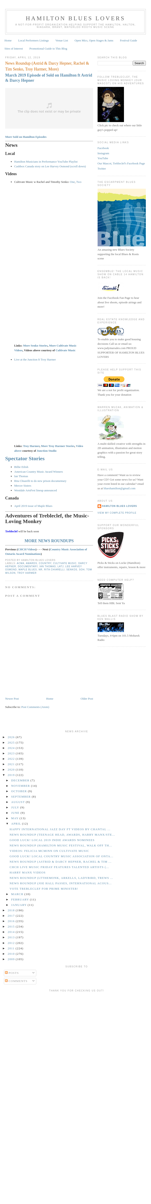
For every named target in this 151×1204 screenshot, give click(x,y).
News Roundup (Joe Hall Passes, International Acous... (60, 883)
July (15, 807)
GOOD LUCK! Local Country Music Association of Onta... (61, 856)
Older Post (87, 698)
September (21, 796)
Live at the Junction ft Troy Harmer (35, 359)
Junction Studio (47, 450)
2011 (12, 948)
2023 (12, 753)
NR (40, 569)
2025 (12, 742)
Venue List (61, 40)
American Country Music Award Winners (38, 471)
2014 (12, 932)
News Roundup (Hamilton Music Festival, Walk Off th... (60, 845)
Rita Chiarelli (54, 569)
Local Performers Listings (33, 40)
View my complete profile (117, 513)
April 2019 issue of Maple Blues (33, 506)
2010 (12, 953)
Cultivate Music (66, 350)
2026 (12, 737)
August (18, 802)
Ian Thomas (21, 476)
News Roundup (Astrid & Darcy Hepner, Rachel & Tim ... (60, 861)
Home (8, 40)
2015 (12, 926)
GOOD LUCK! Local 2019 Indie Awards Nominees (51, 840)
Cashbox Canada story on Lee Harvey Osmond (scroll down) (50, 166)
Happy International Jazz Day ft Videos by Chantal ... (59, 829)
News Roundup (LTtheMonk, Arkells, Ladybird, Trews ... (61, 878)
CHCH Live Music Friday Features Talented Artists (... (59, 867)
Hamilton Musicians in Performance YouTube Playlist (46, 161)
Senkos (71, 569)
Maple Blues (27, 569)
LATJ (60, 566)
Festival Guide (128, 40)
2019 (12, 775)
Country (45, 563)
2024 (12, 748)
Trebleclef (11, 531)
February (20, 899)
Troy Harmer (31, 446)
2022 (12, 758)
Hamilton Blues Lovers (75, 18)
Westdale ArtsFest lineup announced (35, 490)
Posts (12, 973)
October (19, 791)
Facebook (103, 148)
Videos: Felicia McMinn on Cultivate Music (49, 851)
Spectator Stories (25, 458)
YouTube (103, 158)
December (21, 780)
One (72, 182)
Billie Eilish (21, 467)
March (18, 894)
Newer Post (12, 698)
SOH (82, 569)
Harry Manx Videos (27, 872)
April (16, 823)
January (19, 905)
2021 (12, 764)
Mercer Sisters (22, 485)
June (16, 812)
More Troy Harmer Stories (58, 446)
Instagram (103, 153)
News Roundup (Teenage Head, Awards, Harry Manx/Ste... (62, 834)
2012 (12, 943)
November (21, 785)
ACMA (20, 563)
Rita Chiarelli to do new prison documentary (40, 481)
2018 (12, 910)
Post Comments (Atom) (35, 707)
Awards (31, 563)
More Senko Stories (35, 345)
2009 (12, 959)
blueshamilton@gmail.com (119, 488)
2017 (12, 915)
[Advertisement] (42, 1036)
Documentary (28, 566)
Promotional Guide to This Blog (48, 48)
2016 (12, 921)
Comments (16, 981)
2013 (12, 937)
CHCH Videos (27, 549)
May (15, 818)
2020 (12, 769)
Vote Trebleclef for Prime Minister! (43, 888)
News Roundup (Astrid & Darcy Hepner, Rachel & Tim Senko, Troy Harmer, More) (47, 66)
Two (78, 182)
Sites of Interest (14, 48)
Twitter (102, 168)
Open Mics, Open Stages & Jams (94, 40)
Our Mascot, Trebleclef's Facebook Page (121, 163)
